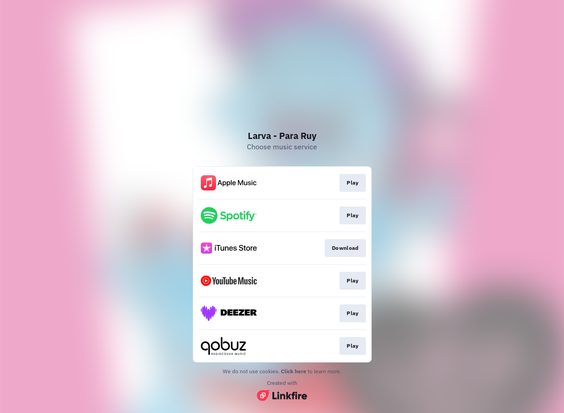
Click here (293, 371)
